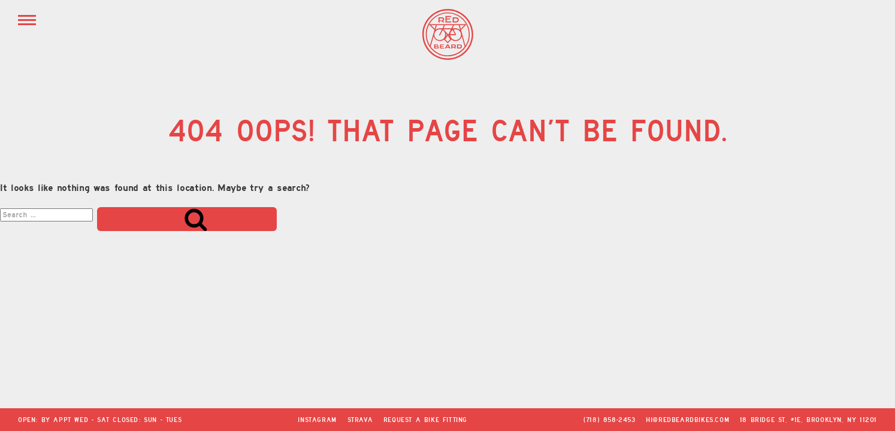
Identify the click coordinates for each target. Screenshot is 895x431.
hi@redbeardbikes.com (687, 419)
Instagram (317, 419)
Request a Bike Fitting (425, 419)
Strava (360, 419)
